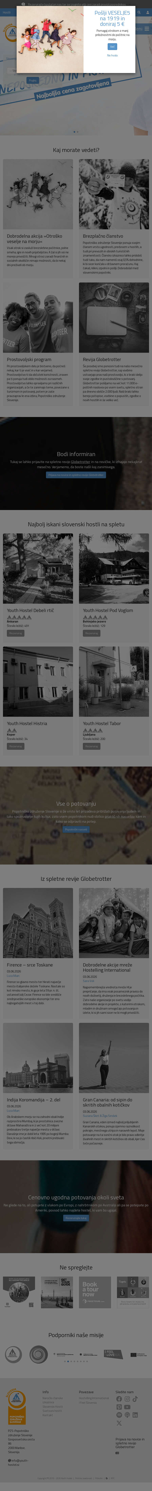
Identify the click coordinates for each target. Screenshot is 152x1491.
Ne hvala (112, 55)
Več (112, 46)
